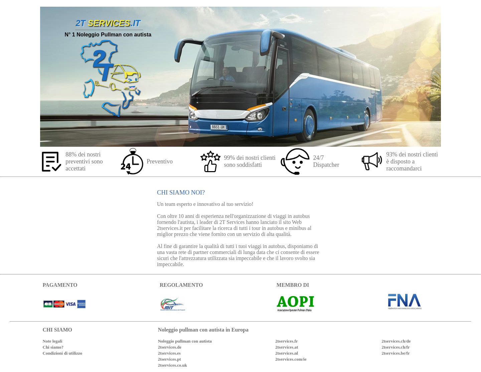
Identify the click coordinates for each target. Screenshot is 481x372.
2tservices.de (169, 347)
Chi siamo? (53, 347)
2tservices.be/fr (395, 353)
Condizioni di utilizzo (62, 353)
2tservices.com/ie (290, 359)
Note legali (52, 341)
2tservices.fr (286, 341)
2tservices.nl (286, 353)
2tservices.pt (169, 359)
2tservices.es (169, 353)
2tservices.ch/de (396, 341)
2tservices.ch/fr (395, 347)
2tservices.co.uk (172, 365)
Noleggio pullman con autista (185, 341)
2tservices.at (286, 347)
